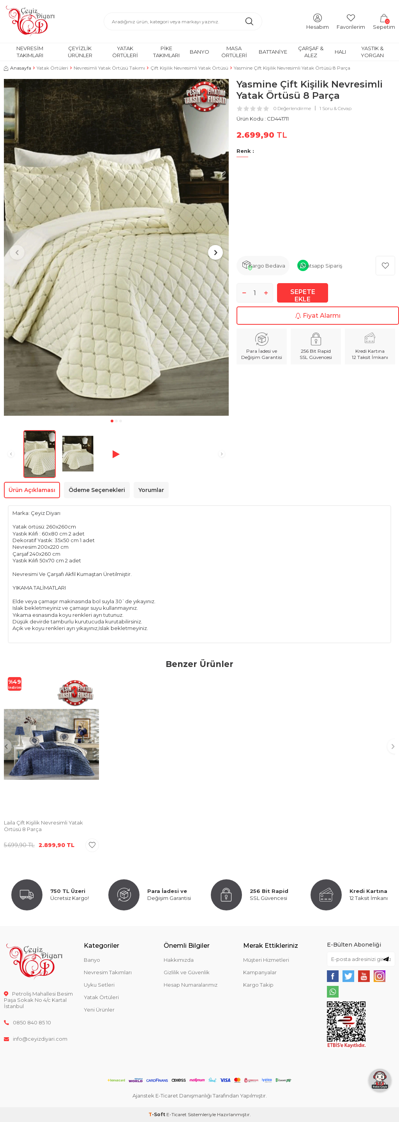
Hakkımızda (179, 960)
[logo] (30, 21)
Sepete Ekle (302, 295)
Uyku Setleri (99, 985)
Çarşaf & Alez (310, 51)
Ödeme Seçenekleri (97, 490)
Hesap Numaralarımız (190, 985)
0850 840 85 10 (27, 1022)
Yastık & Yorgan (372, 51)
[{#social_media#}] (333, 976)
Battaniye (273, 52)
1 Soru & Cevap (335, 108)
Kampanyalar (260, 972)
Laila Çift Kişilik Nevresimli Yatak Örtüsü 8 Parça (43, 825)
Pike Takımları (166, 51)
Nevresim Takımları (29, 51)
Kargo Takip (258, 985)
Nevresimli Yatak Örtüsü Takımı (109, 68)
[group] (116, 247)
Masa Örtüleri (234, 51)
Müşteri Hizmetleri (266, 960)
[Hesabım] (317, 21)
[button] (112, 421)
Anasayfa (17, 68)
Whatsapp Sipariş (320, 266)
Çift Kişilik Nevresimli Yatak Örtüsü (189, 68)
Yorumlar (151, 490)
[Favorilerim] (351, 21)
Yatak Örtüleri (125, 51)
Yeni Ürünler (99, 1009)
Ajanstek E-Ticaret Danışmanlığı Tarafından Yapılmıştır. (199, 1095)
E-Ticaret (176, 1114)
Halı (340, 52)
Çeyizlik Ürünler (80, 51)
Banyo (199, 52)
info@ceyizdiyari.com (35, 1039)
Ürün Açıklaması (32, 490)
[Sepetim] (384, 21)
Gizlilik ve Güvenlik (187, 972)
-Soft (157, 1114)
